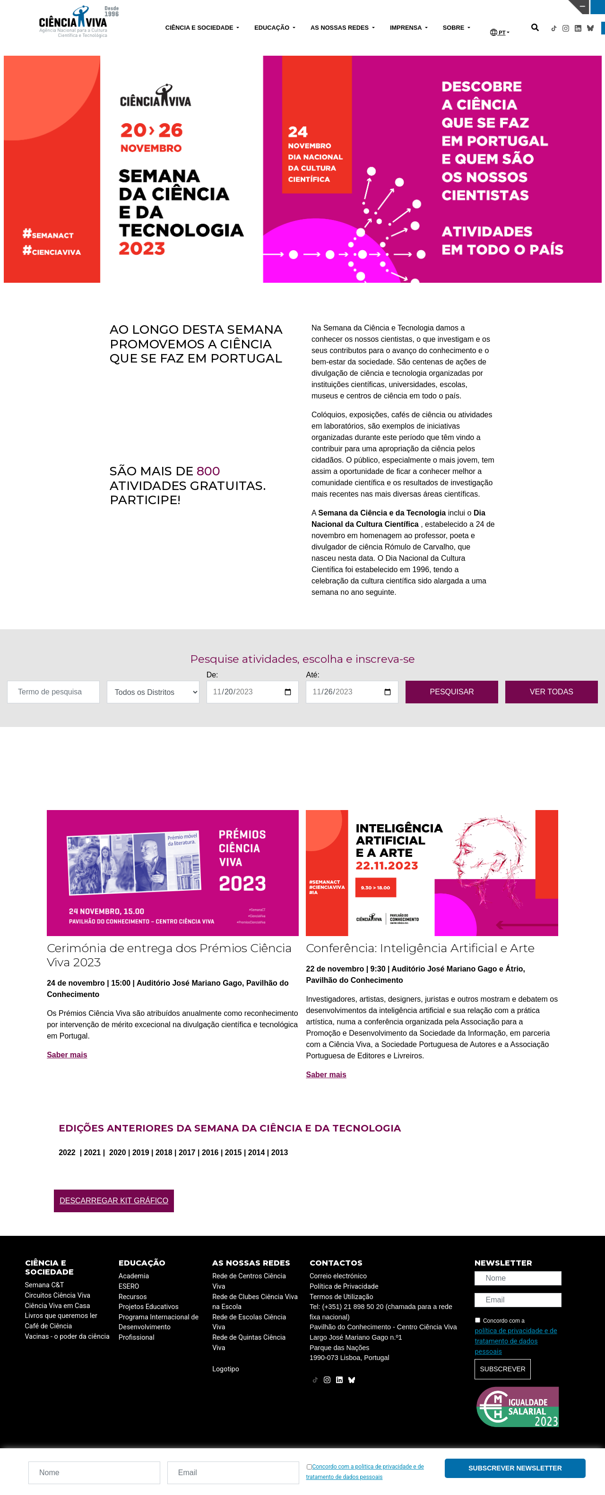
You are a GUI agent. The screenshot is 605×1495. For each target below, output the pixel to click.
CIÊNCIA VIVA (402, 7)
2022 (68, 1153)
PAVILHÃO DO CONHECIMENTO (265, 6)
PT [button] (497, 32)
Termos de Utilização (341, 1297)
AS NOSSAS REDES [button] (341, 27)
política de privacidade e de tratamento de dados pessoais (516, 1341)
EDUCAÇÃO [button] (272, 27)
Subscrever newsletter (515, 1468)
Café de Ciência (48, 1326)
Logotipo (225, 1369)
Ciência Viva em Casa (57, 1306)
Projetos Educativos (149, 1307)
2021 (93, 1153)
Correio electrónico (338, 1276)
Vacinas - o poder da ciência (67, 1337)
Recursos (133, 1297)
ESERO (129, 1287)
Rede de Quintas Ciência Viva (248, 1343)
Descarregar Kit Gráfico (114, 1201)
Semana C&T (44, 1285)
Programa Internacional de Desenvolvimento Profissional (159, 1327)
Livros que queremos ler (61, 1316)
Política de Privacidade (344, 1287)
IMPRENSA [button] (407, 27)
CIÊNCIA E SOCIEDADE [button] (200, 27)
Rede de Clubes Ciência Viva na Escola (255, 1302)
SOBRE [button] (454, 27)
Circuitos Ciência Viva (58, 1296)
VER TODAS (551, 692)
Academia (134, 1276)
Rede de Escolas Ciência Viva (249, 1322)
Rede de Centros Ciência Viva (249, 1281)
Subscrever (502, 1369)
